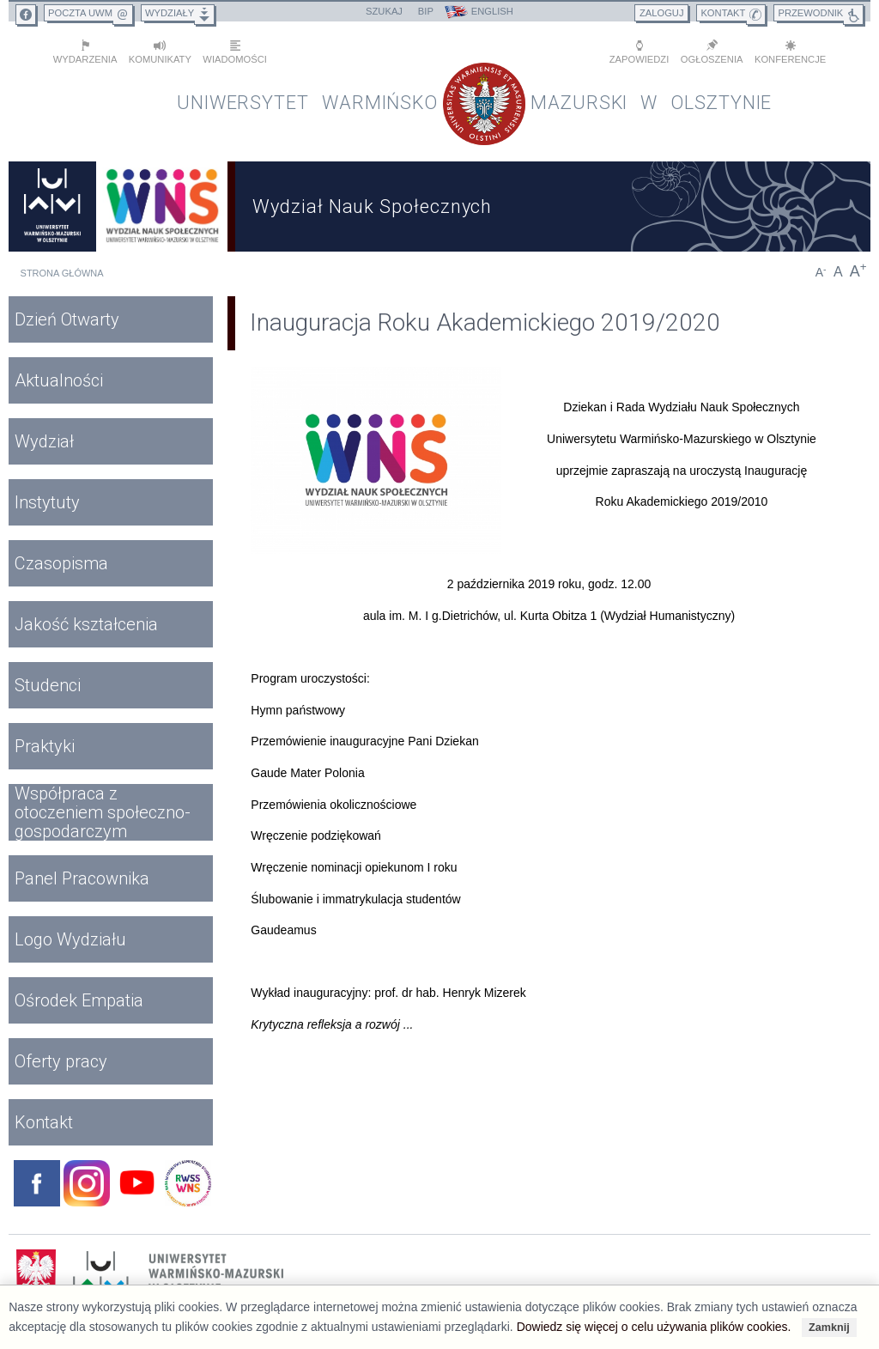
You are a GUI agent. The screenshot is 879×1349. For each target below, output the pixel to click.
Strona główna (62, 269)
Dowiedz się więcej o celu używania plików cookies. (654, 1327)
